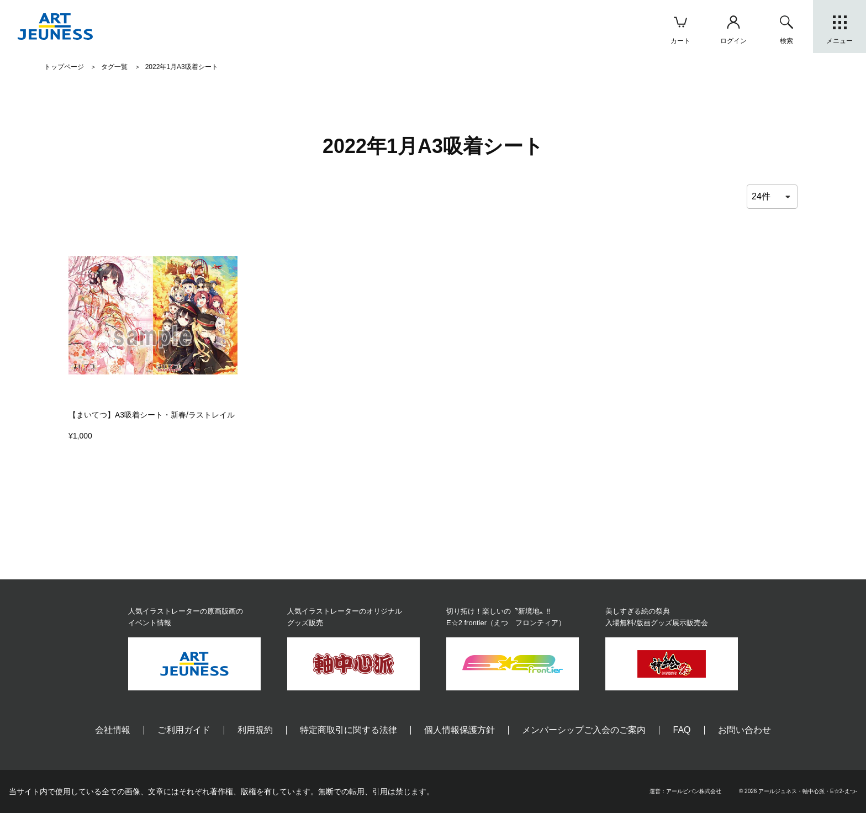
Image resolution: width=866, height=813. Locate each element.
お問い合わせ (744, 730)
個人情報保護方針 (459, 730)
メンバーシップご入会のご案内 (584, 730)
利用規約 (255, 730)
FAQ (681, 730)
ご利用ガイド (183, 730)
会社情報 (112, 730)
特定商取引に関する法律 (348, 730)
